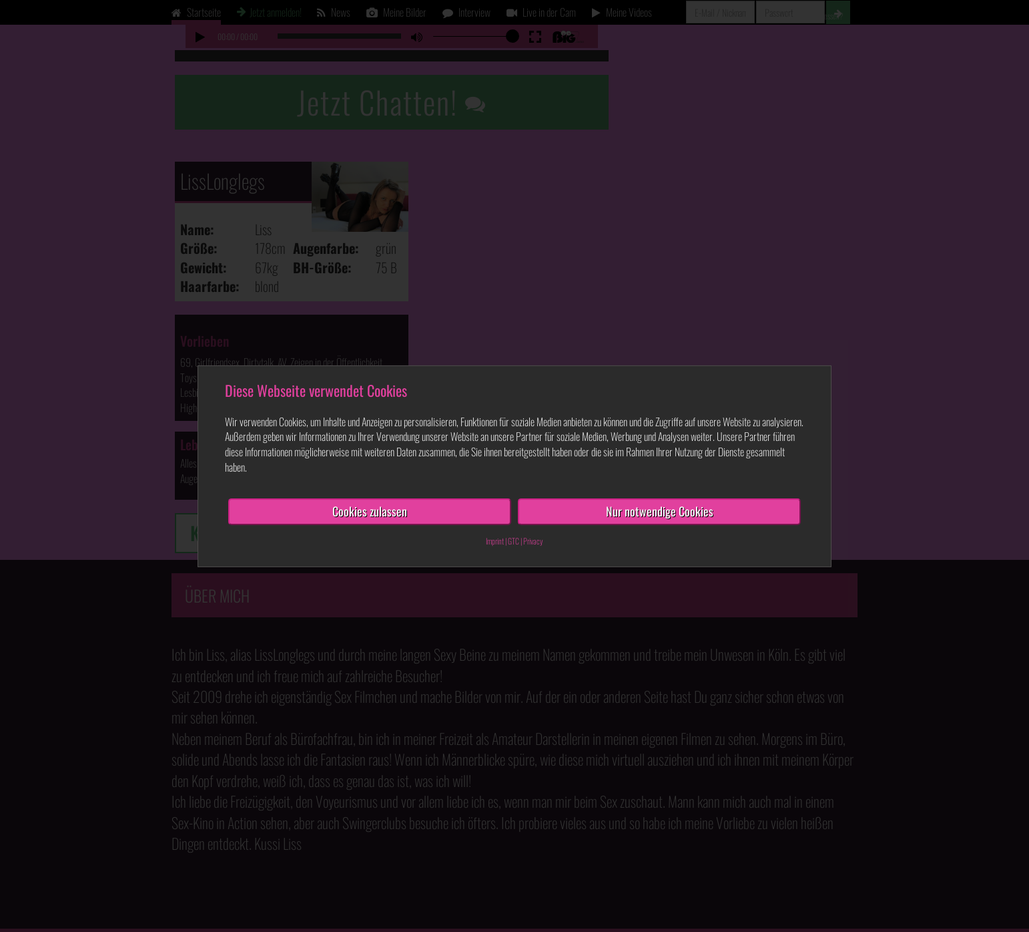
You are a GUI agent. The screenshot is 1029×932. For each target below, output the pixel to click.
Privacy (533, 540)
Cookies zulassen (369, 511)
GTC (513, 540)
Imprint (495, 540)
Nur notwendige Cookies (659, 511)
